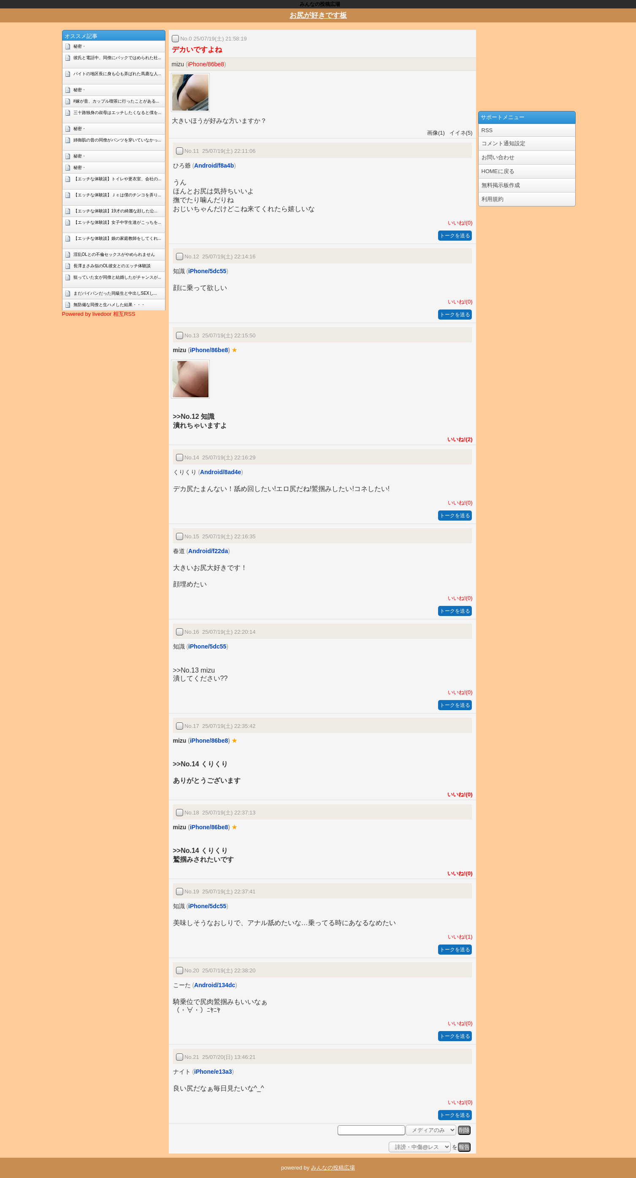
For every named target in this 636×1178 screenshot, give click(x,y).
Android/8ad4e (220, 472)
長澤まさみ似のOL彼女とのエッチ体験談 (112, 265)
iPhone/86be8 (206, 64)
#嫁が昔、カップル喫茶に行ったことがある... (116, 101)
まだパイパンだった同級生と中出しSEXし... (115, 293)
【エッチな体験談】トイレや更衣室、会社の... (117, 178)
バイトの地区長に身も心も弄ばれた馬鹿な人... (117, 73)
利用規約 (492, 199)
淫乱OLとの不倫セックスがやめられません (114, 254)
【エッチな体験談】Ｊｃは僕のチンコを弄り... (117, 195)
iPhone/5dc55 (207, 271)
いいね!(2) (458, 439)
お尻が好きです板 (318, 15)
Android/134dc (214, 985)
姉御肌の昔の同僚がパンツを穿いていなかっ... (117, 140)
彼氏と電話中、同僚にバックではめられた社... (117, 57)
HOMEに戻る (498, 171)
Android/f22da (208, 551)
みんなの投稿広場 (333, 1167)
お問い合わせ (498, 157)
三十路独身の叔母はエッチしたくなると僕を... (117, 112)
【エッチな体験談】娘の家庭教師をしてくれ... (117, 238)
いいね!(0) (459, 223)
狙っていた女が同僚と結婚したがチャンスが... (117, 277)
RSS (487, 130)
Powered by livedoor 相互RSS (98, 314)
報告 (464, 1147)
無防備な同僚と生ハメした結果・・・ (109, 304)
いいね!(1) (459, 937)
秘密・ (79, 46)
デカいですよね (197, 50)
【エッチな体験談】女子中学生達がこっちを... (117, 222)
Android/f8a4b (214, 165)
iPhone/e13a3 (213, 1071)
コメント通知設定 (503, 143)
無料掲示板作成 (501, 185)
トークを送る (455, 236)
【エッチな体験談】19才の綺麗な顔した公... (115, 211)
